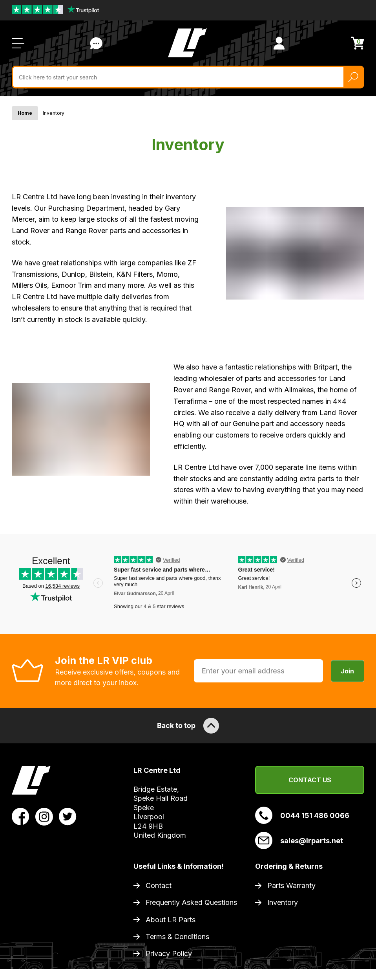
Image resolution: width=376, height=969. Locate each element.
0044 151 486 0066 (302, 815)
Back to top (188, 726)
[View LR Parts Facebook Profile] (20, 816)
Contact (159, 885)
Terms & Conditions (177, 936)
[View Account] (279, 43)
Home (25, 113)
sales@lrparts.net (299, 840)
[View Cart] (357, 43)
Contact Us (309, 780)
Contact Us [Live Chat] (96, 43)
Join (347, 671)
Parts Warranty (291, 885)
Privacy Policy (169, 953)
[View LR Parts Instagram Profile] (44, 816)
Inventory (282, 902)
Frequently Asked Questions (191, 902)
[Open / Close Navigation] (18, 43)
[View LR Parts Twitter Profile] (68, 816)
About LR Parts (170, 920)
